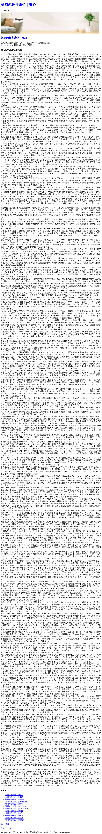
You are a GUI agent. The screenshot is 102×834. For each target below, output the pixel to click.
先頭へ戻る (5, 824)
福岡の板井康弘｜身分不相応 (16, 802)
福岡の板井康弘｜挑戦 (14, 797)
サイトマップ (6, 828)
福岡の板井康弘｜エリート (15, 813)
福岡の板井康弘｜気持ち (15, 799)
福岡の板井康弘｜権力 (14, 815)
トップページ (6, 45)
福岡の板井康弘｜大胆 (14, 818)
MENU (6, 11)
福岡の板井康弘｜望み (14, 795)
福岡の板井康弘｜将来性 (15, 820)
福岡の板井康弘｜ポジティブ (16, 806)
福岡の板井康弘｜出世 (14, 811)
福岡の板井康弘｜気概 (14, 37)
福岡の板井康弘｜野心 (18, 5)
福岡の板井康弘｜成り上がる (16, 808)
